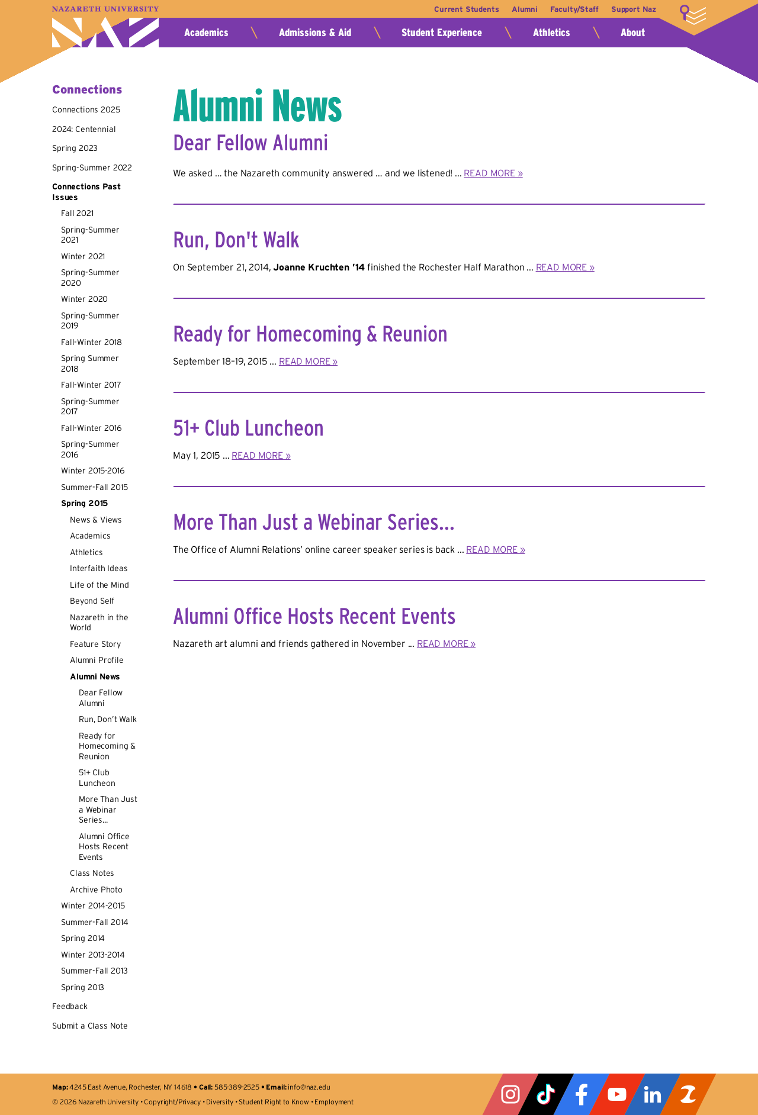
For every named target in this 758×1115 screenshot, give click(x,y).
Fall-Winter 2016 (91, 428)
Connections (87, 89)
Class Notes (92, 873)
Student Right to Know (274, 1102)
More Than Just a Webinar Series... (108, 809)
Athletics (551, 32)
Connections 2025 (86, 109)
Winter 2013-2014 (92, 954)
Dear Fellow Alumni (101, 698)
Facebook (581, 1094)
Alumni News (95, 676)
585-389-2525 (236, 1087)
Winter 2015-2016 (92, 470)
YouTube (617, 1094)
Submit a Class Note (90, 1025)
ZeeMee (688, 1094)
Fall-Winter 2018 (91, 342)
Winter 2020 (84, 299)
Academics (206, 32)
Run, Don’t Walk (108, 719)
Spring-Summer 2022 (92, 167)
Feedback (70, 1006)
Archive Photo (96, 889)
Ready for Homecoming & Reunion (107, 746)
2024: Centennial (83, 129)
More (693, 15)
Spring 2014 (83, 938)
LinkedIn (652, 1094)
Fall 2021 (77, 213)
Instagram (510, 1094)
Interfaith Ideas (98, 568)
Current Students (457, 9)
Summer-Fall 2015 (94, 487)
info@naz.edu (309, 1087)
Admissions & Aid (315, 32)
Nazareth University (105, 27)
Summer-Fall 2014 (94, 922)
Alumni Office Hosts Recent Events (104, 847)
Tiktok (546, 1094)
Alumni (519, 9)
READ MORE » (493, 172)
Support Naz (633, 9)
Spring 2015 (84, 503)
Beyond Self (92, 600)
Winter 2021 (83, 256)
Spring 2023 (75, 148)
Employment (333, 1102)
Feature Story (95, 644)
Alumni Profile (97, 660)
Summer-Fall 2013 (94, 970)
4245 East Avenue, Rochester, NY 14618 (130, 1087)
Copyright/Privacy (172, 1102)
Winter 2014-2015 (92, 905)
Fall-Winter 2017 (91, 384)
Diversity (219, 1102)
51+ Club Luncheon (97, 778)
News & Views (96, 519)
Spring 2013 (82, 987)
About (633, 32)
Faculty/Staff (571, 9)
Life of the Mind (99, 584)
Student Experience (442, 32)
